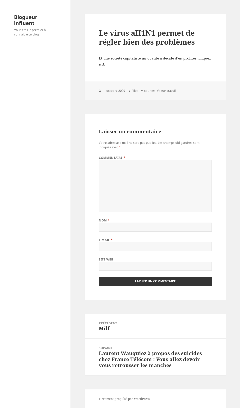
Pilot (134, 91)
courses (149, 91)
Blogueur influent (25, 20)
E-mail (105, 240)
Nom (104, 220)
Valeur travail (166, 91)
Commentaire (112, 158)
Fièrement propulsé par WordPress (124, 399)
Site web (106, 259)
